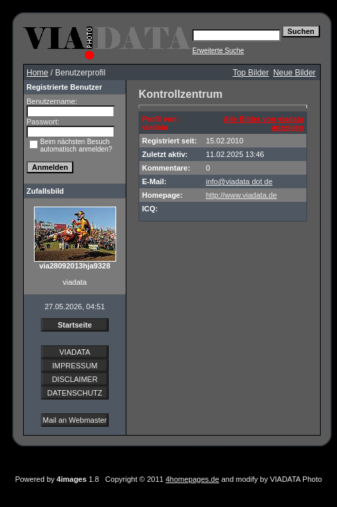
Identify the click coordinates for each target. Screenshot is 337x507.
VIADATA (74, 352)
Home (37, 72)
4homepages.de (192, 479)
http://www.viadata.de (241, 195)
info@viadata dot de (239, 181)
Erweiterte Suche (218, 50)
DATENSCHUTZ (74, 393)
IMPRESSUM (75, 366)
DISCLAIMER (74, 379)
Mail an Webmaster (75, 420)
